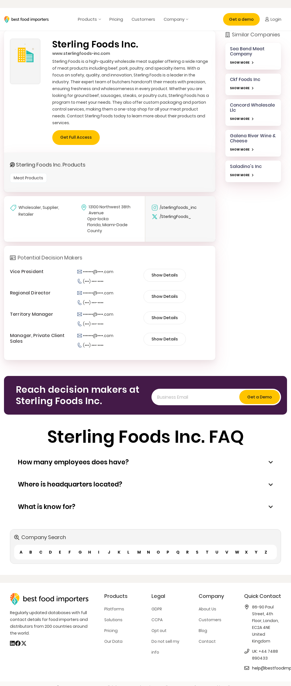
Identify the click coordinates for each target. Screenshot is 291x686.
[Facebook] (18, 643)
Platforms (114, 609)
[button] (99, 19)
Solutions (113, 620)
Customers (210, 620)
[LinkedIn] (12, 643)
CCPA (157, 620)
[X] (24, 643)
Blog (203, 630)
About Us (207, 609)
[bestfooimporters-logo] (26, 19)
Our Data (113, 641)
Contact (207, 641)
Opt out (159, 630)
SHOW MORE (240, 63)
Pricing (111, 630)
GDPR (156, 609)
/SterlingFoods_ (171, 216)
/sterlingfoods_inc (174, 207)
